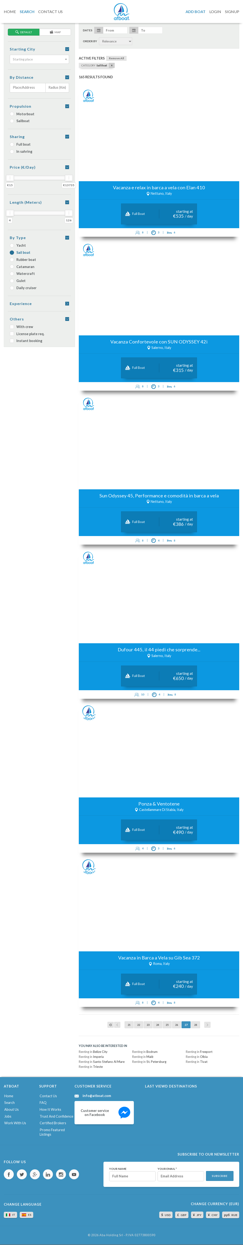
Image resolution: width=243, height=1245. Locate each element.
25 (167, 1024)
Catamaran (22, 267)
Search (9, 1103)
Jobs (7, 1116)
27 (186, 1024)
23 (148, 1024)
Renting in (93, 1052)
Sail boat (20, 252)
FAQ (43, 1103)
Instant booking (26, 341)
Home (8, 1096)
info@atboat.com (97, 1095)
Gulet (18, 281)
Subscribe (220, 1176)
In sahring (21, 151)
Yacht (18, 245)
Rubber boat (23, 260)
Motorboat (22, 114)
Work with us (15, 1123)
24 (157, 1024)
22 (138, 1024)
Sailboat (20, 121)
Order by (90, 41)
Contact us (48, 1096)
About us (11, 1109)
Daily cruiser (23, 288)
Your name (117, 1168)
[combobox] (39, 59)
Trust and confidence (56, 1116)
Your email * (167, 1168)
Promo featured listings (52, 1132)
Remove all (116, 58)
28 (195, 1024)
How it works (50, 1109)
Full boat (20, 144)
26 (176, 1024)
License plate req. (27, 334)
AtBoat (121, 11)
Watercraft (22, 274)
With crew (21, 327)
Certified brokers (53, 1123)
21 (129, 1024)
